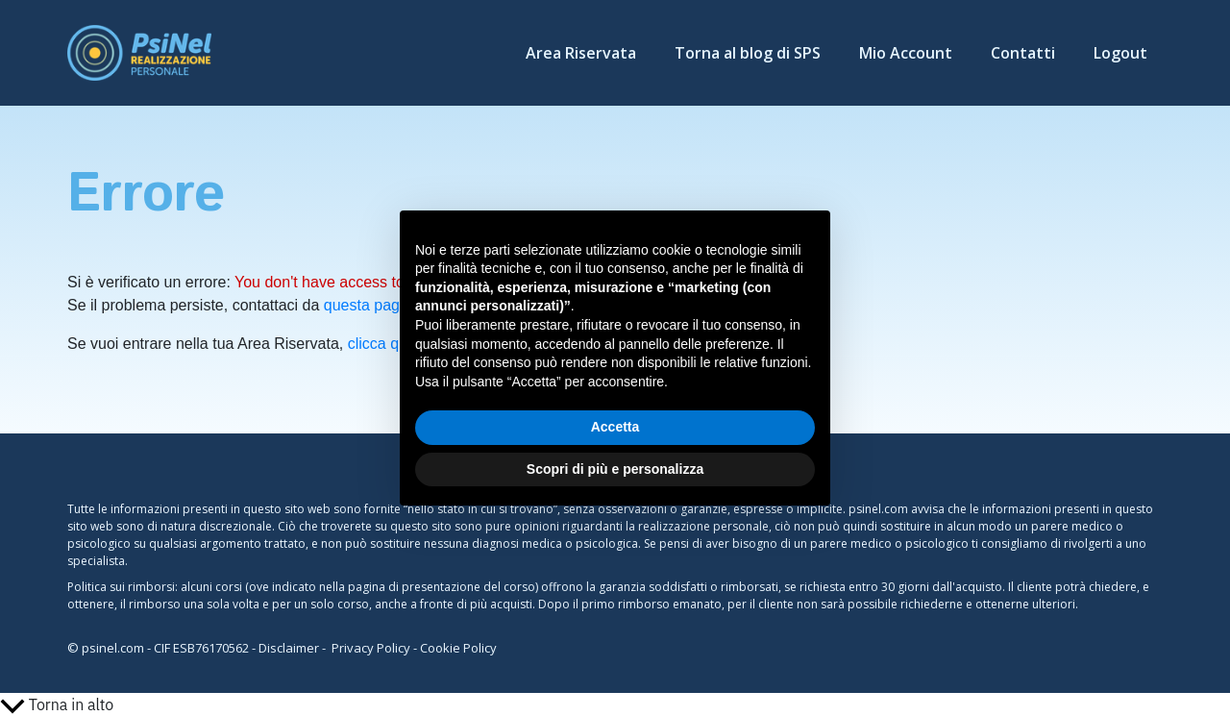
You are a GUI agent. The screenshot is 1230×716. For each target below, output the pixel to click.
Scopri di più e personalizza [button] (615, 469)
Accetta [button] (615, 426)
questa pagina (372, 305)
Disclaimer (288, 647)
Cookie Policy (458, 647)
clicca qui (379, 343)
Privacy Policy (371, 647)
